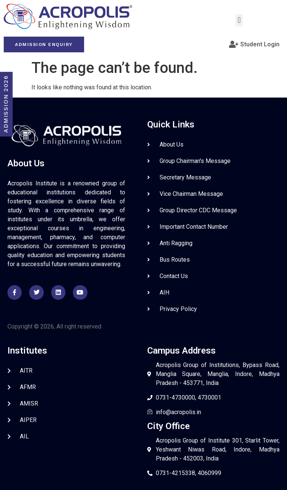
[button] (239, 20)
